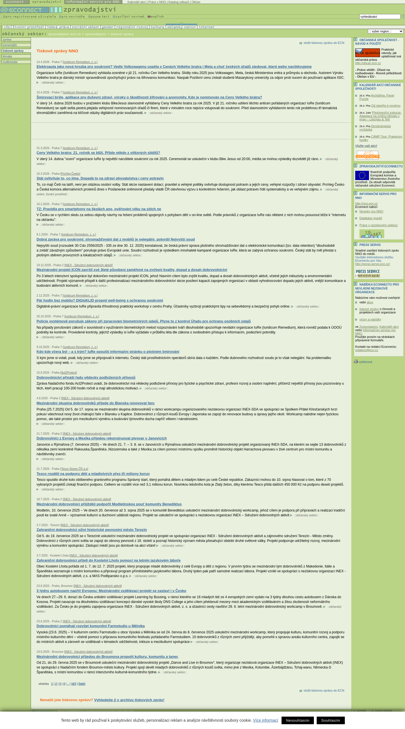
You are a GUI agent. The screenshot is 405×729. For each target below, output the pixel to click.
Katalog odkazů (178, 2)
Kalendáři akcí (389, 326)
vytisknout (363, 362)
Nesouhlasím (297, 720)
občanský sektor (52, 82)
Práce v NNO (157, 2)
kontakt (361, 710)
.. (68, 683)
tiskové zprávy (13, 50)
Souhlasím (330, 720)
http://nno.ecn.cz (366, 203)
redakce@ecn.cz (366, 350)
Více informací (265, 720)
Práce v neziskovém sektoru (378, 225)
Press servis (370, 244)
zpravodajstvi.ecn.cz (64, 34)
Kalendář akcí (136, 2)
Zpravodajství (368, 326)
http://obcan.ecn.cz (368, 63)
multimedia (9, 62)
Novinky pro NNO (371, 211)
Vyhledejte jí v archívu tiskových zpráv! (129, 700)
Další (81, 683)
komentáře (9, 45)
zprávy (7, 39)
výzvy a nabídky (370, 319)
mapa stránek (383, 710)
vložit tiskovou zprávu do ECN (324, 42)
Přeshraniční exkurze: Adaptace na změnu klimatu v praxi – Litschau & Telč (380, 116)
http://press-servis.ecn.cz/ (372, 264)
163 (73, 683)
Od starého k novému (385, 105)
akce (370, 302)
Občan (196, 2)
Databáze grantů (370, 218)
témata (7, 56)
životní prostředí (56, 194)
